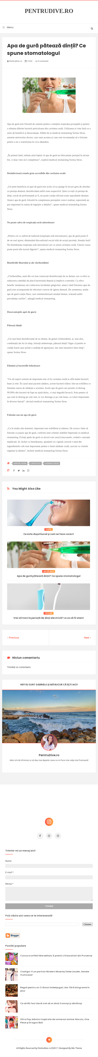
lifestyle (35, 463)
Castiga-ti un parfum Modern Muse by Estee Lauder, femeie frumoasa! (54, 973)
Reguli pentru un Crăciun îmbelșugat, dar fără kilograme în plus (55, 989)
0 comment (41, 61)
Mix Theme (76, 1048)
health (48, 529)
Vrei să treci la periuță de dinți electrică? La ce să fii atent (48, 618)
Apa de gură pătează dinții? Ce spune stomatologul (48, 576)
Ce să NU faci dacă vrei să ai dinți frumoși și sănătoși (51, 1003)
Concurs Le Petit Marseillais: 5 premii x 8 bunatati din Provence (56, 955)
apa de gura (20, 463)
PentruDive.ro (49, 11)
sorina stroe (52, 463)
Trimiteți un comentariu (19, 667)
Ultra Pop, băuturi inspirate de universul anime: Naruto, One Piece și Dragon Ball (54, 1021)
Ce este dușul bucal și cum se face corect (48, 534)
